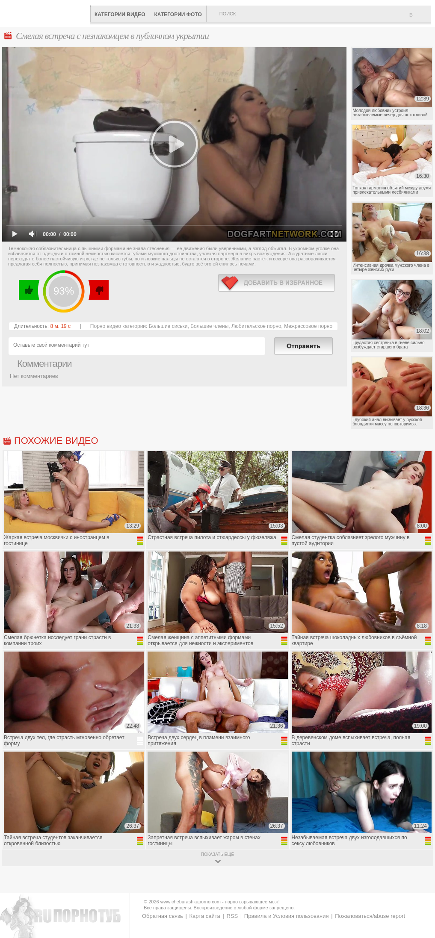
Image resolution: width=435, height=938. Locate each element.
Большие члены (209, 326)
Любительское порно (256, 326)
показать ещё (217, 854)
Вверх (418, 879)
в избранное (276, 283)
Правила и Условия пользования (286, 916)
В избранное (420, 18)
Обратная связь (162, 916)
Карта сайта (204, 916)
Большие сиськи (168, 326)
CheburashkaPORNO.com (47, 12)
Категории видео (120, 15)
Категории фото (177, 15)
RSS (232, 916)
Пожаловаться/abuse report (370, 916)
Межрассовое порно (308, 326)
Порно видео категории (118, 326)
